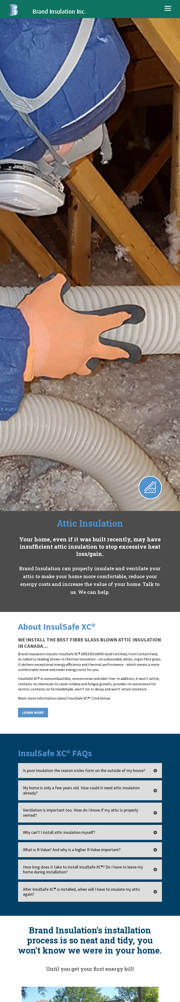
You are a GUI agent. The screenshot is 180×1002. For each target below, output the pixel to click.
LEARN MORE (33, 712)
